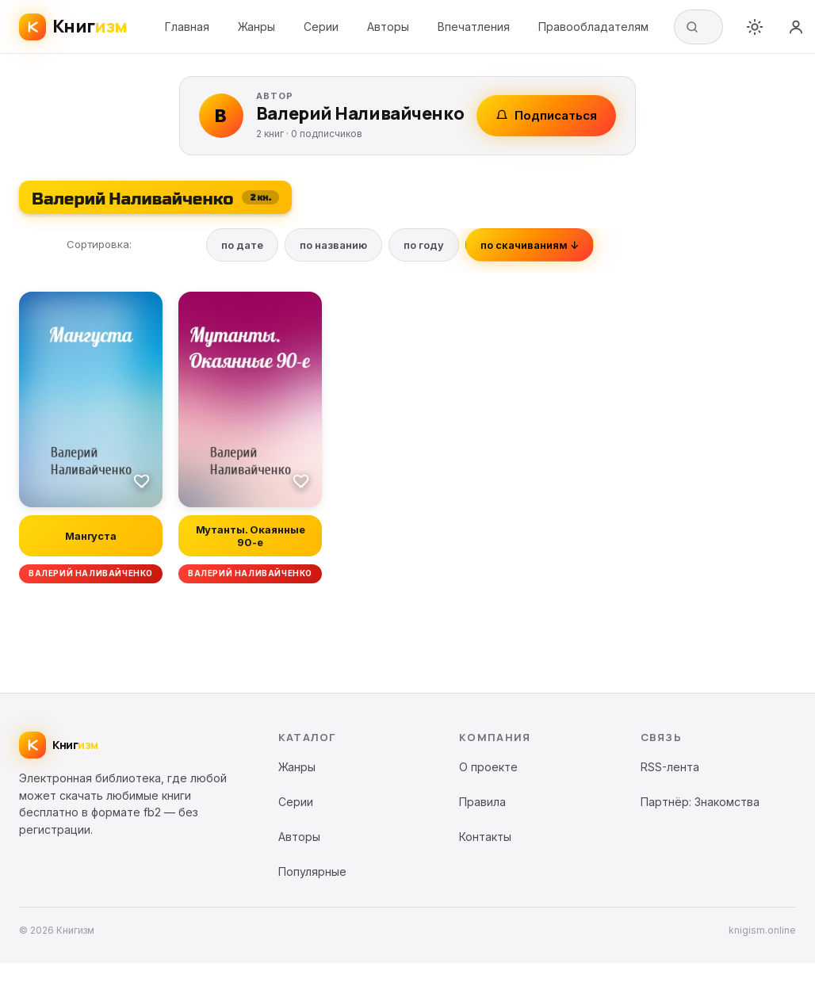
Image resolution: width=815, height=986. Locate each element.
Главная (187, 26)
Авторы (388, 26)
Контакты (485, 836)
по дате (242, 245)
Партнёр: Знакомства (700, 801)
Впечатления (474, 26)
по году (424, 245)
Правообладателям (593, 26)
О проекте (488, 767)
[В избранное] (142, 480)
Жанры (256, 26)
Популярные (312, 871)
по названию (333, 245)
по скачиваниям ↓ (529, 245)
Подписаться (546, 115)
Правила (482, 801)
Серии (321, 26)
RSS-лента (670, 767)
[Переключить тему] (755, 27)
